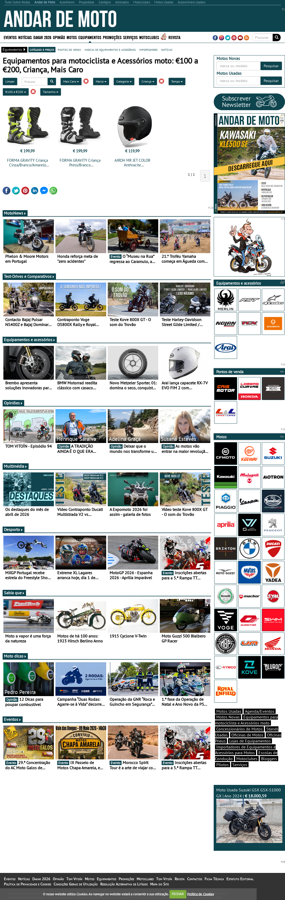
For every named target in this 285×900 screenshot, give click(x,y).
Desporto (13, 529)
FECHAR (178, 894)
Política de (200, 894)
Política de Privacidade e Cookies (27, 884)
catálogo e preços (42, 49)
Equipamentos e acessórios (29, 339)
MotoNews (15, 213)
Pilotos (222, 764)
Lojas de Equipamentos (250, 740)
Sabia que (14, 592)
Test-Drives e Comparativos (29, 276)
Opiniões (13, 402)
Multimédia (15, 466)
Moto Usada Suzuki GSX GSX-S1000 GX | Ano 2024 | (249, 815)
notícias (166, 49)
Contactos (194, 879)
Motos (72, 37)
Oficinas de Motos (247, 735)
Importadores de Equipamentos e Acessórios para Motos (245, 749)
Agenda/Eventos (259, 711)
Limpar (10, 81)
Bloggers (269, 758)
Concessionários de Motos (239, 729)
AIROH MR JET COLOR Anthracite (132, 162)
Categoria (124, 81)
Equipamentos (89, 37)
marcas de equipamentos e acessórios (110, 49)
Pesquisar (271, 66)
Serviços (130, 37)
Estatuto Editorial (240, 879)
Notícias (25, 37)
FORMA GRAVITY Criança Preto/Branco (80, 162)
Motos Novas (228, 717)
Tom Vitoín (74, 879)
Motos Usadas (228, 711)
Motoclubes (149, 37)
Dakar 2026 (42, 37)
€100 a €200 (15, 92)
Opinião (59, 37)
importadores (148, 49)
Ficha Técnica (214, 879)
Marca (101, 81)
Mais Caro (71, 81)
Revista (174, 37)
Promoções (112, 37)
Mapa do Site (159, 884)
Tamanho (50, 92)
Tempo (177, 81)
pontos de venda (69, 49)
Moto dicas (15, 656)
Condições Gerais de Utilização (76, 884)
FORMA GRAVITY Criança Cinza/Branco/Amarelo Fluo (27, 165)
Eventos (10, 37)
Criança (148, 81)
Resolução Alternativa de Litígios (124, 884)
